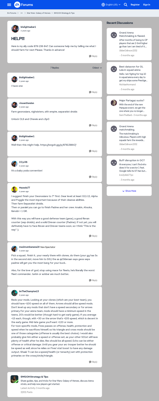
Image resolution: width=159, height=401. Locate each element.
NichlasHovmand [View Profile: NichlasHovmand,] (127, 84)
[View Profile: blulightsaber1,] (15, 29)
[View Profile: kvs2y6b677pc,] (114, 163)
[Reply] (93, 56)
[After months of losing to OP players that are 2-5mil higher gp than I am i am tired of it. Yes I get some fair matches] (133, 43)
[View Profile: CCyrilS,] (14, 164)
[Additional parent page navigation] (21, 13)
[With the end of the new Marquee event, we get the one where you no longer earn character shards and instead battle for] (133, 108)
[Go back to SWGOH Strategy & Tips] (60, 377)
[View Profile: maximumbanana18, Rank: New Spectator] (14, 249)
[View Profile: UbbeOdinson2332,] (114, 35)
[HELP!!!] (26, 81)
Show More (129, 191)
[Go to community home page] (23, 5)
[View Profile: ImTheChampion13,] (14, 293)
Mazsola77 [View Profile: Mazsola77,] (24, 187)
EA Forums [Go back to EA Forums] (11, 13)
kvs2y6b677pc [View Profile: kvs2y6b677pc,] (126, 174)
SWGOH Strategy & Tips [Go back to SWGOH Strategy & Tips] (64, 13)
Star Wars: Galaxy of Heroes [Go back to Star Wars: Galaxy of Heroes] (38, 13)
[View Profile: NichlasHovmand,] (114, 69)
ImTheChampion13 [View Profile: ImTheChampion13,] (29, 291)
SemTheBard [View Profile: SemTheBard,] (125, 115)
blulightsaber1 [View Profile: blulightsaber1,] (28, 27)
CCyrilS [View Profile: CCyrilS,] (23, 162)
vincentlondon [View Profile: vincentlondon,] (26, 103)
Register (135, 4)
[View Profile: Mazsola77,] (14, 189)
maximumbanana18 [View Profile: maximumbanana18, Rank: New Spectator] (29, 247)
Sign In (146, 4)
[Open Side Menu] (9, 4)
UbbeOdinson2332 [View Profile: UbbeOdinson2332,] (128, 50)
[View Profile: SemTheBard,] (114, 103)
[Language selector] (111, 5)
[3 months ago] (127, 55)
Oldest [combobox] (97, 67)
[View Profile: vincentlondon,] (14, 105)
